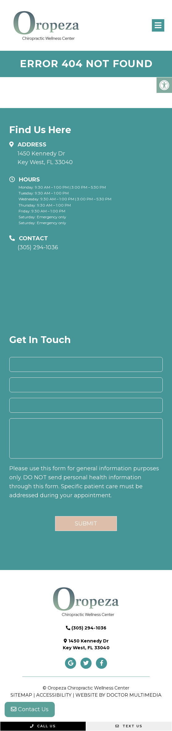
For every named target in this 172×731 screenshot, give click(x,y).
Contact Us (30, 709)
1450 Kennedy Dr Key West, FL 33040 (45, 158)
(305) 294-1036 (38, 247)
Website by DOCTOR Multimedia (118, 695)
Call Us (43, 726)
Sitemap (21, 695)
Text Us (129, 726)
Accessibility (53, 695)
